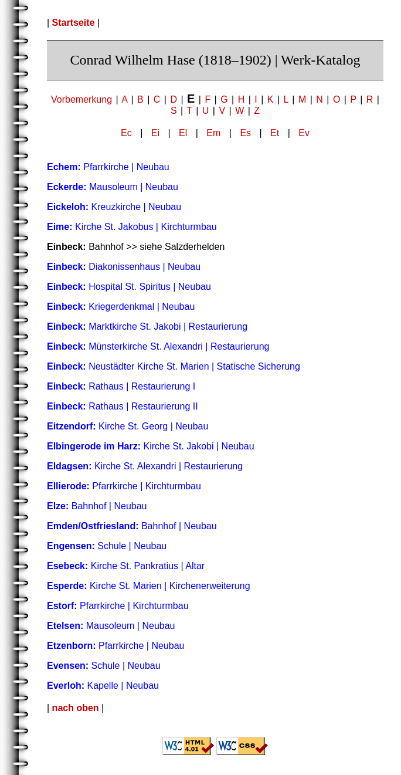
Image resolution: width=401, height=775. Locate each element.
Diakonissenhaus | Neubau (123, 267)
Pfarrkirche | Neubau (108, 167)
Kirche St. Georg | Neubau (127, 426)
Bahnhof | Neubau (97, 506)
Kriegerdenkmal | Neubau (121, 307)
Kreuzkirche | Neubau (114, 207)
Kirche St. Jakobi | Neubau (150, 446)
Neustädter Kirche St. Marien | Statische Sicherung (173, 366)
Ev (304, 133)
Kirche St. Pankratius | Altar (126, 566)
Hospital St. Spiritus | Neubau (129, 287)
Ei (155, 133)
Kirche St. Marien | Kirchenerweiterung (148, 586)
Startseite (73, 23)
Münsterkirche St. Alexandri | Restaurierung (158, 346)
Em (213, 133)
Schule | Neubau (106, 546)
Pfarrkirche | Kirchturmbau (124, 486)
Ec (126, 133)
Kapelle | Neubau (103, 686)
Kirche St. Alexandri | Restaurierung (145, 466)
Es (245, 133)
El (183, 133)
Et (274, 133)
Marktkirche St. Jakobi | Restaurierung (147, 326)
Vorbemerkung (81, 99)
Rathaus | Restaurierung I (121, 386)
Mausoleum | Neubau (112, 187)
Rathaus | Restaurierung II (122, 406)
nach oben (75, 708)
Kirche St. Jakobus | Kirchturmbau (132, 227)
